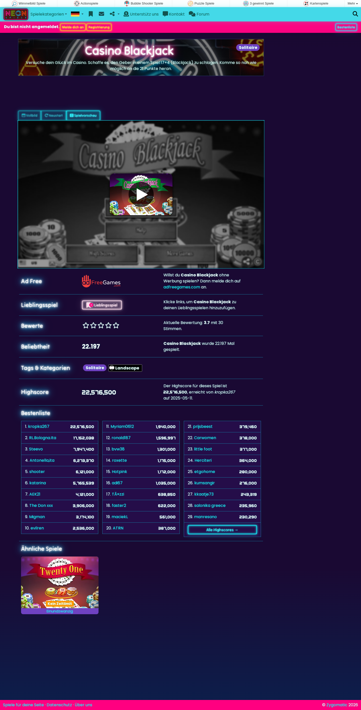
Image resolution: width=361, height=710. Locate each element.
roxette (119, 460)
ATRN (118, 528)
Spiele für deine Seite (23, 705)
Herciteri (203, 460)
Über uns (83, 705)
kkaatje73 (204, 494)
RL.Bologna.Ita (42, 438)
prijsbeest (203, 426)
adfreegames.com (181, 287)
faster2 (119, 505)
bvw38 (118, 449)
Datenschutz (59, 705)
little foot (203, 449)
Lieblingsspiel (101, 304)
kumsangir (204, 483)
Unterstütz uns (141, 14)
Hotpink (119, 472)
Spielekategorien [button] (47, 14)
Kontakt (174, 14)
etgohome (204, 472)
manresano (205, 517)
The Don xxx (41, 505)
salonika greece (210, 505)
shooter (37, 472)
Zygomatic (336, 705)
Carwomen (205, 438)
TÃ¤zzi (118, 494)
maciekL (120, 517)
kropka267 (38, 426)
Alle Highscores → (222, 529)
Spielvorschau (83, 115)
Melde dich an (73, 27)
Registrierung (99, 27)
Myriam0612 (122, 426)
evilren (37, 528)
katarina (37, 483)
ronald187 (121, 438)
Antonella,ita (42, 460)
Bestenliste (346, 27)
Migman (37, 517)
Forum (199, 14)
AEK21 (34, 494)
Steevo (36, 449)
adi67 (117, 483)
